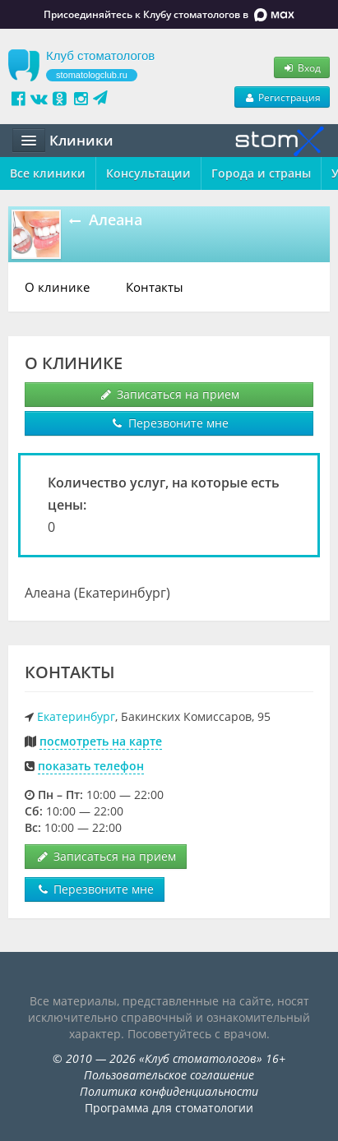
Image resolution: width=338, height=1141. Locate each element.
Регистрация (282, 97)
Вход (302, 67)
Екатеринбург (76, 716)
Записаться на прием (169, 394)
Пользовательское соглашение (169, 1075)
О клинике (57, 287)
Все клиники (48, 173)
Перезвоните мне (169, 423)
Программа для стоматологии (169, 1108)
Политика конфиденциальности (169, 1091)
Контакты (154, 287)
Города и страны (261, 173)
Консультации (148, 173)
